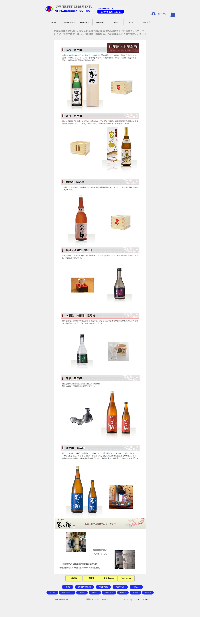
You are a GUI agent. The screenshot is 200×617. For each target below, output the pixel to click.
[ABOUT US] (120, 587)
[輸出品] (135, 592)
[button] (172, 14)
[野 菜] (52, 592)
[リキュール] (126, 578)
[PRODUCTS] (103, 587)
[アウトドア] (109, 592)
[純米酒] (74, 578)
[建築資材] (123, 592)
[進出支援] (148, 592)
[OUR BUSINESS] (84, 587)
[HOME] (67, 587)
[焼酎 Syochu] (108, 578)
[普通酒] (91, 578)
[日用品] (95, 592)
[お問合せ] (136, 587)
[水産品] (82, 592)
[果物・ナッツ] (67, 592)
